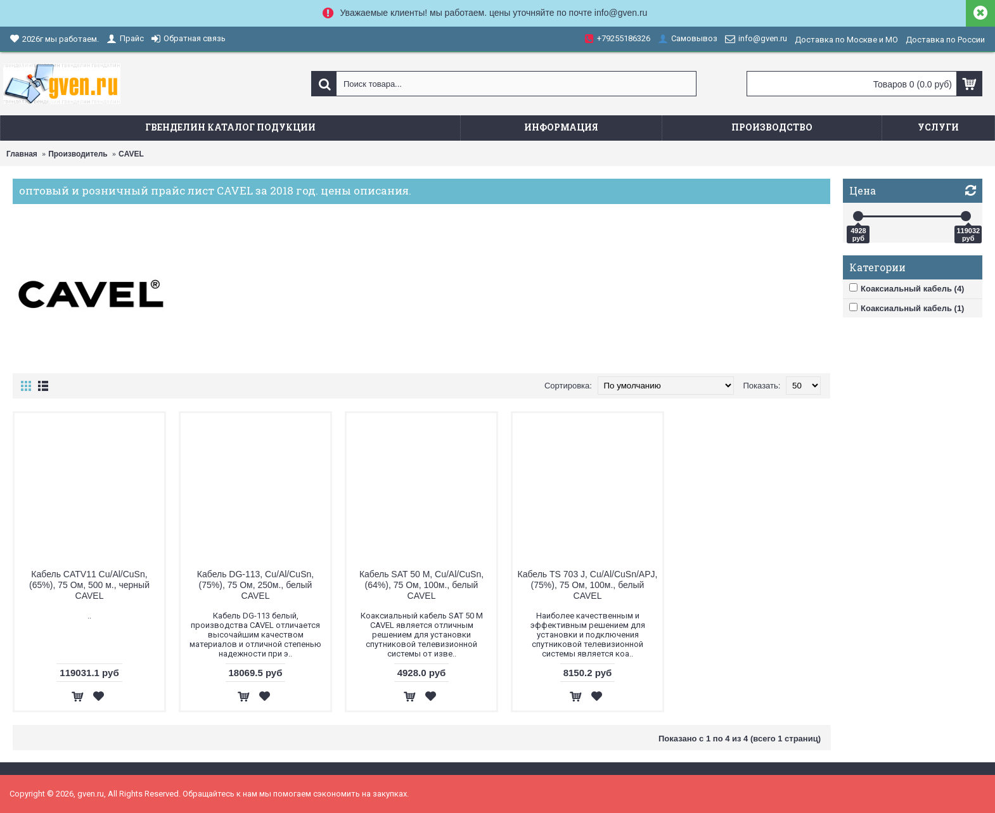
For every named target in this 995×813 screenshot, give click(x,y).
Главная (21, 154)
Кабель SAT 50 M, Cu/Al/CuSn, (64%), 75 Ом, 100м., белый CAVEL (421, 585)
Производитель (78, 154)
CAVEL (131, 154)
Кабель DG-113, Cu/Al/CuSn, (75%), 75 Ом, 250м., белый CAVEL (255, 585)
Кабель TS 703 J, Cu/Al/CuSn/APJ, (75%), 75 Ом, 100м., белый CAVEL (588, 585)
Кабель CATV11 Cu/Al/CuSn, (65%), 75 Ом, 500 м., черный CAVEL (89, 585)
